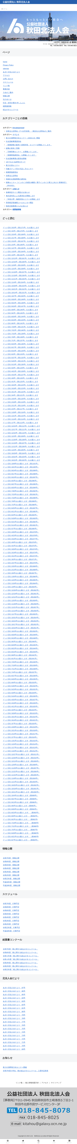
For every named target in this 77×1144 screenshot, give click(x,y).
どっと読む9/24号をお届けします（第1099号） (21, 470)
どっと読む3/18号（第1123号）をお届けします (21, 388)
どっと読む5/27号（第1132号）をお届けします (21, 358)
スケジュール (8, 82)
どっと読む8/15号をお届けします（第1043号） (21, 652)
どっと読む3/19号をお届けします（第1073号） (21, 553)
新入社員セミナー (13, 165)
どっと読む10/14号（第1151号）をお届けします (21, 293)
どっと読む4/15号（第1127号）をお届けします (21, 375)
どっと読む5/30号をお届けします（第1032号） (21, 686)
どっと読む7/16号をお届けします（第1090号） (21, 498)
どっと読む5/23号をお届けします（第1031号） (21, 689)
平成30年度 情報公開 (11, 882)
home (5, 62)
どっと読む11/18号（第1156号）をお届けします (21, 275)
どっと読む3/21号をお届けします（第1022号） (21, 717)
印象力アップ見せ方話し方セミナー (19, 169)
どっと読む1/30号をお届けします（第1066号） (21, 577)
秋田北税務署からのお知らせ (17, 206)
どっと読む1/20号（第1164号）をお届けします (21, 252)
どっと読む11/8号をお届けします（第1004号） (21, 778)
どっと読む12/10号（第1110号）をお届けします (21, 433)
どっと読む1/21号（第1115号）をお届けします (21, 416)
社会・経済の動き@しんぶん (14, 103)
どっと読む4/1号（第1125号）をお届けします (20, 382)
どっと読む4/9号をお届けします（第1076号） (20, 542)
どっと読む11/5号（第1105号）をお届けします (21, 450)
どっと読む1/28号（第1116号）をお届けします (21, 412)
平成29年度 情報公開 (11, 885)
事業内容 (6, 89)
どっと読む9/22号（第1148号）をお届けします (21, 303)
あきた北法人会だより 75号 (14, 1029)
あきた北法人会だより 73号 (14, 1036)
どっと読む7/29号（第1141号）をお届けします (21, 327)
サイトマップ (56, 1083)
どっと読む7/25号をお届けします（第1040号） (21, 662)
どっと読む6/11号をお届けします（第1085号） (21, 512)
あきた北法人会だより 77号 (14, 1022)
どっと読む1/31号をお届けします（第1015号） (21, 741)
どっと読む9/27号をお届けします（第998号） (20, 799)
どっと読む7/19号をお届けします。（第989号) (21, 823)
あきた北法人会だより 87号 (14, 988)
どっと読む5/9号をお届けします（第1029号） (20, 693)
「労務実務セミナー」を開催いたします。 (22, 152)
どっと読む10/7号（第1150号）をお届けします (21, 296)
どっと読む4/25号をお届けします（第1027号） (21, 700)
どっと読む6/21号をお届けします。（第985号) (21, 837)
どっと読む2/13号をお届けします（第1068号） (21, 570)
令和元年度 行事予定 (11, 928)
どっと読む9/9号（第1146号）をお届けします (20, 310)
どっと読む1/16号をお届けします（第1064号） (21, 583)
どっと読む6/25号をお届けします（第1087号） (21, 508)
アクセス (6, 75)
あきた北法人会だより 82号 (14, 1005)
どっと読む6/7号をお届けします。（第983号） (21, 840)
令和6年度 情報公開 (11, 861)
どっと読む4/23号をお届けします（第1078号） (21, 535)
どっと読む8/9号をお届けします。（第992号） (21, 816)
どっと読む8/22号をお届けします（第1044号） (21, 648)
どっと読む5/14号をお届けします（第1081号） (21, 525)
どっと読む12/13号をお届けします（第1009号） (21, 761)
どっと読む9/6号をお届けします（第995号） (20, 806)
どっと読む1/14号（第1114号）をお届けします (21, 419)
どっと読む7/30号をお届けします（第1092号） (21, 491)
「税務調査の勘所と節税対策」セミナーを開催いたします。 (29, 145)
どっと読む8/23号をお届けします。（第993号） (21, 813)
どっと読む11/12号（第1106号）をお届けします (21, 446)
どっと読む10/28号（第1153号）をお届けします (21, 286)
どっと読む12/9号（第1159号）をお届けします (21, 265)
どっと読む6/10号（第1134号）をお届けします (21, 351)
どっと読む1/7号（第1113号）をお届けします (20, 423)
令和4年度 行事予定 (11, 917)
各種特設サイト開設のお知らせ (18, 192)
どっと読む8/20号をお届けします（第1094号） (21, 488)
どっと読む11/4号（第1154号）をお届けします (21, 282)
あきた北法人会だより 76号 (14, 1025)
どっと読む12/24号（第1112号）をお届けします (21, 426)
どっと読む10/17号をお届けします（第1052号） (21, 624)
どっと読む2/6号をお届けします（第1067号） (20, 573)
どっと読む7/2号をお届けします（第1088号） (20, 505)
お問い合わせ (8, 79)
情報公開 (6, 96)
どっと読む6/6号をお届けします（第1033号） (20, 683)
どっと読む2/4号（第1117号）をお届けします (20, 409)
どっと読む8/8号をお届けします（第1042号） (20, 655)
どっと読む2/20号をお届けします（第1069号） (21, 566)
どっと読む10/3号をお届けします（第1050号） (21, 631)
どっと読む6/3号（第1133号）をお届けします (20, 354)
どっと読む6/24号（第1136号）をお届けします (21, 344)
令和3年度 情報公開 (11, 872)
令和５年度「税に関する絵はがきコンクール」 (21, 956)
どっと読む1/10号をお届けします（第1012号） (21, 751)
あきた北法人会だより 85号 (14, 995)
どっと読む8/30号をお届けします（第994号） (20, 809)
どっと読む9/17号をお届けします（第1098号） (21, 474)
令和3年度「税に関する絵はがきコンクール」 (20, 963)
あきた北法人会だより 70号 (14, 1046)
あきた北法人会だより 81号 (14, 1008)
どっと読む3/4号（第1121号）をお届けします (20, 395)
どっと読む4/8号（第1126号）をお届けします (20, 378)
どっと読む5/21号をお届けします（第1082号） (21, 522)
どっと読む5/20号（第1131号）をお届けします (21, 361)
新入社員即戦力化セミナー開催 (15, 1067)
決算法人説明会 (12, 176)
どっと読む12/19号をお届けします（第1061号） (21, 594)
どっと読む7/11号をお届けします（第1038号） (21, 669)
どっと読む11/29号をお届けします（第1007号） (21, 768)
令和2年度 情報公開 (11, 875)
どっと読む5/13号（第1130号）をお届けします (21, 364)
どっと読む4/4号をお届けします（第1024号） (20, 710)
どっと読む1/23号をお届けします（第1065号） (21, 580)
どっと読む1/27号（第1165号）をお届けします (21, 248)
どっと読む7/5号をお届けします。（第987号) (20, 830)
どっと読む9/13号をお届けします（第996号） (20, 802)
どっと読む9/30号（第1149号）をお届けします (21, 299)
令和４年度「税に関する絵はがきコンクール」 (21, 959)
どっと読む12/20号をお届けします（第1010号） (21, 758)
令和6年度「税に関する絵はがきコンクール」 (20, 952)
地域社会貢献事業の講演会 (16, 179)
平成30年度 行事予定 (11, 931)
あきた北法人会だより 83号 (14, 1001)
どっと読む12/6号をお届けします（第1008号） (21, 765)
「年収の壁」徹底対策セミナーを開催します (23, 199)
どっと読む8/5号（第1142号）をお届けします (20, 323)
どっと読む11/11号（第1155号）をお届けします (21, 279)
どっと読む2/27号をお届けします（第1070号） (21, 563)
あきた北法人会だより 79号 (14, 1015)
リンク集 (6, 86)
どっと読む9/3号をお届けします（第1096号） (20, 481)
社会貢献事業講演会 (13, 141)
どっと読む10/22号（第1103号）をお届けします (21, 457)
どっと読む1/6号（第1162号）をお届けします (20, 255)
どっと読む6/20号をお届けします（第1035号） (21, 679)
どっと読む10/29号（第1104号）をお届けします (21, 453)
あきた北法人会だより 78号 (14, 1018)
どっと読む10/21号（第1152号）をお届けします (21, 289)
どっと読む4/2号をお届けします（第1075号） (20, 546)
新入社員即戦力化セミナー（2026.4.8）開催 (23, 138)
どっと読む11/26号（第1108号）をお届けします (21, 440)
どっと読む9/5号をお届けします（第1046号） (20, 642)
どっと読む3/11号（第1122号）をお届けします (21, 392)
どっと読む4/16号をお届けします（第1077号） (21, 539)
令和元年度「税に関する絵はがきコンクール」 (21, 969)
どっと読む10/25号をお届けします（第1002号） (21, 785)
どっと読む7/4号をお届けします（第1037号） (20, 672)
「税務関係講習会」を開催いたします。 (21, 155)
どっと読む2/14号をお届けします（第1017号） (21, 734)
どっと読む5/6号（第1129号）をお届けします (20, 368)
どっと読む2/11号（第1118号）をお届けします (21, 406)
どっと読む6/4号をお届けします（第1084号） (20, 515)
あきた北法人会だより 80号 (14, 1012)
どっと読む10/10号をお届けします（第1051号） (21, 628)
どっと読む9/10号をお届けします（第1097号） (21, 477)
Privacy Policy (8, 65)
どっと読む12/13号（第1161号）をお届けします (21, 258)
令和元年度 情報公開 (11, 879)
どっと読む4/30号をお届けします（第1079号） (21, 532)
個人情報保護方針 (32, 1083)
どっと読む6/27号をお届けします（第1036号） (21, 676)
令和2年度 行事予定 (11, 924)
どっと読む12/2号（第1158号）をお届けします (21, 269)
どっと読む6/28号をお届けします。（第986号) (21, 833)
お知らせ (16, 189)
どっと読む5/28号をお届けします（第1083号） (21, 518)
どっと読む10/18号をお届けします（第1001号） (21, 789)
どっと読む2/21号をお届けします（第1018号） (21, 730)
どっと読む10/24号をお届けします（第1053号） (21, 621)
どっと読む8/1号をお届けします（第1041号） (20, 659)
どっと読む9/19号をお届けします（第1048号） (21, 638)
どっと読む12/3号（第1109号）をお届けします (21, 436)
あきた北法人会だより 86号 (14, 991)
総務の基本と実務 (13, 148)
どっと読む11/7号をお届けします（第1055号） (21, 614)
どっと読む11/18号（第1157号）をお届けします (21, 272)
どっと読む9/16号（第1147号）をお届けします (21, 306)
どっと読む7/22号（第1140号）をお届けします (21, 330)
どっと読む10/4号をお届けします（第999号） (20, 795)
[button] (3, 26)
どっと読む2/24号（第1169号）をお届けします (21, 234)
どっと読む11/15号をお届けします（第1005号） (21, 775)
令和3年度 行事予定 (11, 921)
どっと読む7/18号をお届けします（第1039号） (21, 665)
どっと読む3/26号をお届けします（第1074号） (21, 549)
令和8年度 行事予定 (11, 907)
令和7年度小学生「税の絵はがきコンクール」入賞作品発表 (25, 1071)
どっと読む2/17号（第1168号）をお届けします (21, 238)
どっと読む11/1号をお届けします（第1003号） (21, 782)
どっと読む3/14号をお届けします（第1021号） (21, 720)
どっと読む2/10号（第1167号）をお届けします (21, 241)
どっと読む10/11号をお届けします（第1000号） (21, 792)
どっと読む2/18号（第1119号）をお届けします (21, 402)
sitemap (6, 69)
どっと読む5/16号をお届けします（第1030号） (21, 696)
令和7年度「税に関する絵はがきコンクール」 (20, 949)
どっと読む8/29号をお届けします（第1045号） (21, 645)
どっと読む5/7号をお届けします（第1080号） (20, 529)
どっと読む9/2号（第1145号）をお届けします (20, 313)
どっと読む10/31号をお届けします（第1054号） (21, 618)
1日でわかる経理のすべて (16, 162)
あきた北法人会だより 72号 (14, 1039)
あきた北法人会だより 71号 (14, 1042)
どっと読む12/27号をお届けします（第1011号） (21, 754)
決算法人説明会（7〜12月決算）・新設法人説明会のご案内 (28, 131)
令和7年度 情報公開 (11, 858)
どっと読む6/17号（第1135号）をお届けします (21, 347)
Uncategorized (18, 128)
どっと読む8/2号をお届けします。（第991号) (20, 819)
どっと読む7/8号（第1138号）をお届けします (20, 337)
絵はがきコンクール (10, 110)
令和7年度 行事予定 (11, 904)
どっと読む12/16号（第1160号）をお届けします (21, 262)
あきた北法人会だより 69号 (14, 1049)
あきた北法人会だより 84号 (14, 998)
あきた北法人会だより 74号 (14, 1032)
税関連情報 (7, 106)
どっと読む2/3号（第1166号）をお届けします (20, 245)
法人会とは (7, 99)
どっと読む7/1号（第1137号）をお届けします (20, 341)
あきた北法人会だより (11, 72)
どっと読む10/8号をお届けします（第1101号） (21, 464)
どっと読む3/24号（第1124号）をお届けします (21, 385)
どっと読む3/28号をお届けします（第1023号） (21, 713)
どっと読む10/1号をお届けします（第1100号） (21, 467)
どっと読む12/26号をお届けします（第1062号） (21, 590)
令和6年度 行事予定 (11, 910)
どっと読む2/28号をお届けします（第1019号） (21, 727)
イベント (16, 135)
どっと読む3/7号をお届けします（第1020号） (20, 724)
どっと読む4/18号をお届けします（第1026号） (21, 703)
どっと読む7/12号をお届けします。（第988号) (21, 826)
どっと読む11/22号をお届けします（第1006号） (21, 771)
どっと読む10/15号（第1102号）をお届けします (21, 460)
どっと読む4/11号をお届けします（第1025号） (21, 706)
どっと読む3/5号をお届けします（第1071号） (20, 559)
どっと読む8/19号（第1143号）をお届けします (21, 320)
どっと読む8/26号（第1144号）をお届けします (21, 317)
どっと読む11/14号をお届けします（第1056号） (21, 611)
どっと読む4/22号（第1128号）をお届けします (21, 371)
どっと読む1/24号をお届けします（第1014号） (21, 744)
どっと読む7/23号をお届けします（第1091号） (21, 494)
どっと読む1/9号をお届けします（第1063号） (20, 587)
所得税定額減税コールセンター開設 (19, 203)
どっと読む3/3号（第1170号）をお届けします (20, 231)
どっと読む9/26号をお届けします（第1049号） (21, 635)
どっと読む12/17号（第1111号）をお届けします (21, 429)
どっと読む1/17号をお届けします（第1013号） (21, 748)
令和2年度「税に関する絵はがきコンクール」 (20, 966)
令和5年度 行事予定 (11, 914)
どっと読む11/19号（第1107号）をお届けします (21, 443)
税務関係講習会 (12, 172)
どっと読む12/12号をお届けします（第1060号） (21, 597)
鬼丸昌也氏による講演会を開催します (20, 196)
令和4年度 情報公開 (11, 868)
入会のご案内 (8, 93)
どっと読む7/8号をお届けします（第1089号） (20, 501)
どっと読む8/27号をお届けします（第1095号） (21, 484)
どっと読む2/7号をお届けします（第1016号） (20, 737)
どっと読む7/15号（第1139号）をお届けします (21, 334)
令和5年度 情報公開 (11, 865)
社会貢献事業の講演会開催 (16, 159)
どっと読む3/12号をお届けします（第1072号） (21, 556)
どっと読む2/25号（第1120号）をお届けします (21, 399)
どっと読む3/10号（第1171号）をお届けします (21, 228)
